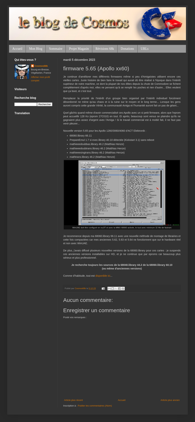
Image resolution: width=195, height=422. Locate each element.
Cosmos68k (41, 66)
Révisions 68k (105, 48)
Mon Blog (35, 48)
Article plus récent (73, 400)
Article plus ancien (170, 400)
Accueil (17, 48)
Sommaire (55, 48)
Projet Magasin (79, 48)
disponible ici (102, 275)
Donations (127, 48)
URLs (145, 48)
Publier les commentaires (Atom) (95, 405)
